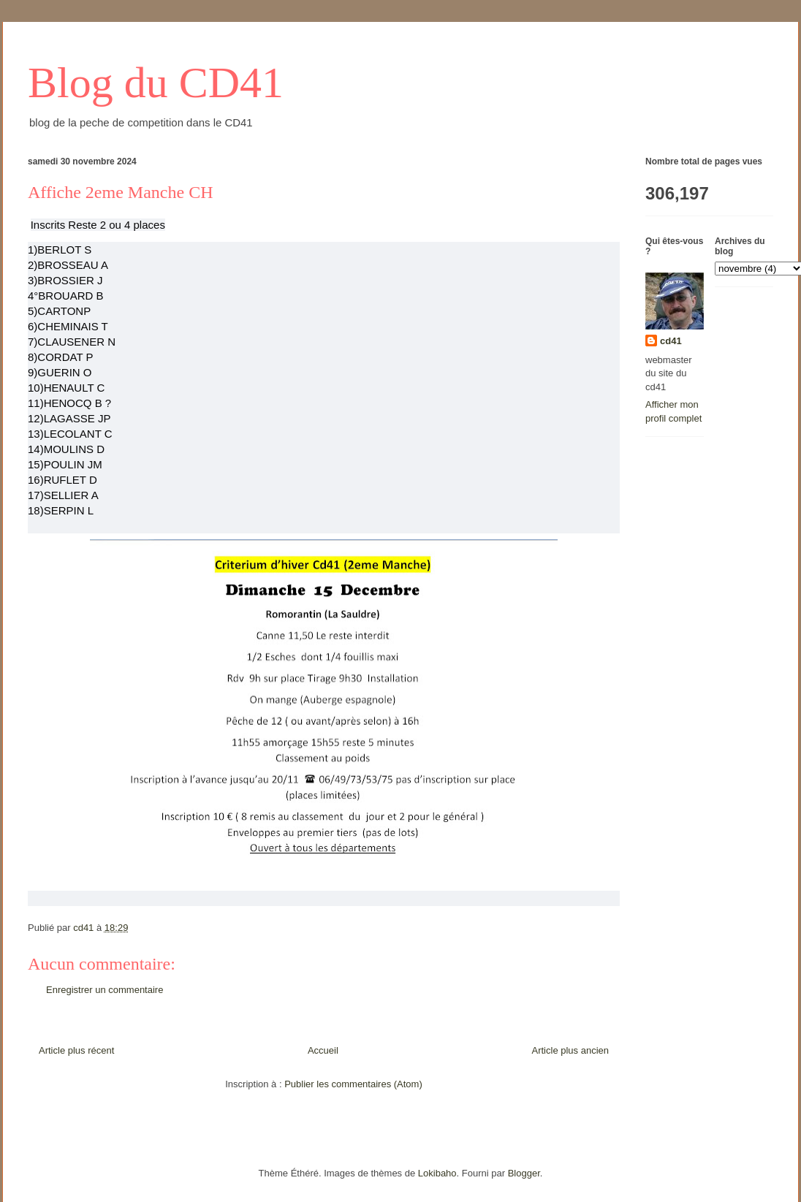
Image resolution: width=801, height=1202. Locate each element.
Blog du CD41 (156, 82)
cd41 (671, 340)
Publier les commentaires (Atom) (353, 1084)
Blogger (524, 1173)
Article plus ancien (571, 1050)
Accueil (323, 1050)
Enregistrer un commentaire (104, 989)
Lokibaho (437, 1173)
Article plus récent (76, 1050)
